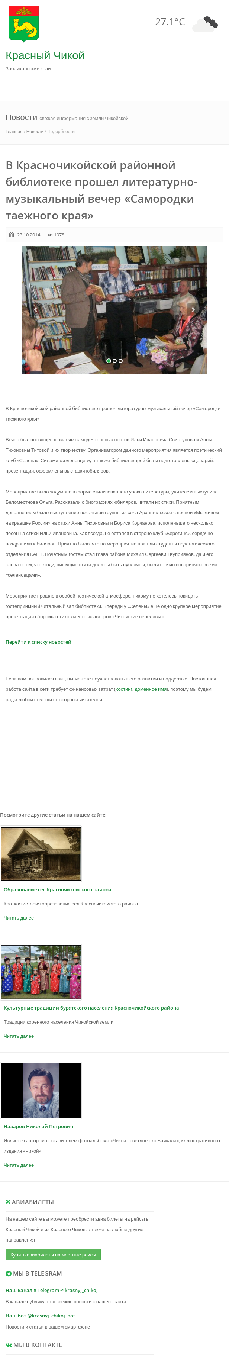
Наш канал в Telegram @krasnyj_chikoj (52, 1290)
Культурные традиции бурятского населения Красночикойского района (91, 1007)
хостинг (124, 689)
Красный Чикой (45, 54)
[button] (35, 338)
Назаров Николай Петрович (38, 1126)
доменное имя (151, 689)
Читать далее (19, 917)
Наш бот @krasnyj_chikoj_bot (40, 1315)
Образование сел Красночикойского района (58, 889)
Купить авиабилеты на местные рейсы (53, 1254)
